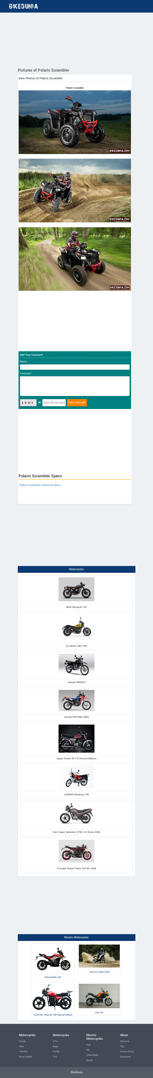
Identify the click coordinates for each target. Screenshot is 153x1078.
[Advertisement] (76, 39)
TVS (55, 1056)
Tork (88, 1045)
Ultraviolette (92, 1055)
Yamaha (23, 1051)
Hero (21, 1046)
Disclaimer (125, 1056)
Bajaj (55, 1046)
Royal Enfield (25, 1056)
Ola (88, 1050)
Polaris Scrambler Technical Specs (40, 485)
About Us (124, 1041)
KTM (55, 1041)
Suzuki (22, 1041)
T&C (122, 1046)
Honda (56, 1051)
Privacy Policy (127, 1051)
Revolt (89, 1060)
